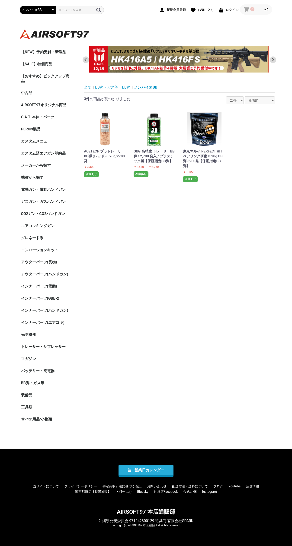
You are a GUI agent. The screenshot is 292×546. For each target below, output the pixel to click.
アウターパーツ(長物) (39, 262)
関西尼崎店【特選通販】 (93, 491)
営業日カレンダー (149, 470)
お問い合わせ (157, 486)
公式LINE (189, 491)
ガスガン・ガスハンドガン (43, 201)
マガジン (28, 359)
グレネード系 (32, 238)
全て (87, 87)
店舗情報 (252, 486)
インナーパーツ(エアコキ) (42, 322)
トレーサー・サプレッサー (43, 346)
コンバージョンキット (39, 250)
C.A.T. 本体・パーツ (37, 117)
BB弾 (126, 87)
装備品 (26, 395)
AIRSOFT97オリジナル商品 (44, 105)
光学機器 (28, 334)
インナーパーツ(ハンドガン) (44, 310)
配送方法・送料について (190, 486)
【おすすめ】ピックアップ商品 (45, 78)
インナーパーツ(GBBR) (40, 298)
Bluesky (142, 491)
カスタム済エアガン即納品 (43, 153)
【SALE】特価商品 (36, 64)
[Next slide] (273, 59)
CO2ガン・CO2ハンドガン (43, 214)
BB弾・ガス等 (32, 383)
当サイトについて (46, 486)
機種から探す (32, 177)
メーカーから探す (36, 165)
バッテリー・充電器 (38, 371)
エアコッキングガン (38, 226)
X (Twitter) (124, 491)
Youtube (235, 486)
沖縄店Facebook (166, 491)
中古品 (26, 93)
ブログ (218, 486)
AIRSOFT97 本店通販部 (146, 512)
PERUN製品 (30, 129)
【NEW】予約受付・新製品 (43, 52)
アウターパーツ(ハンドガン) (44, 274)
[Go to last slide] (86, 59)
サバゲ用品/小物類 (36, 419)
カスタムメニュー (36, 141)
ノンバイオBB (145, 87)
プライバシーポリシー (80, 486)
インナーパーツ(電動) (39, 286)
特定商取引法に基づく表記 (122, 486)
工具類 (26, 407)
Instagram (209, 491)
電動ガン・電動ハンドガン (43, 189)
